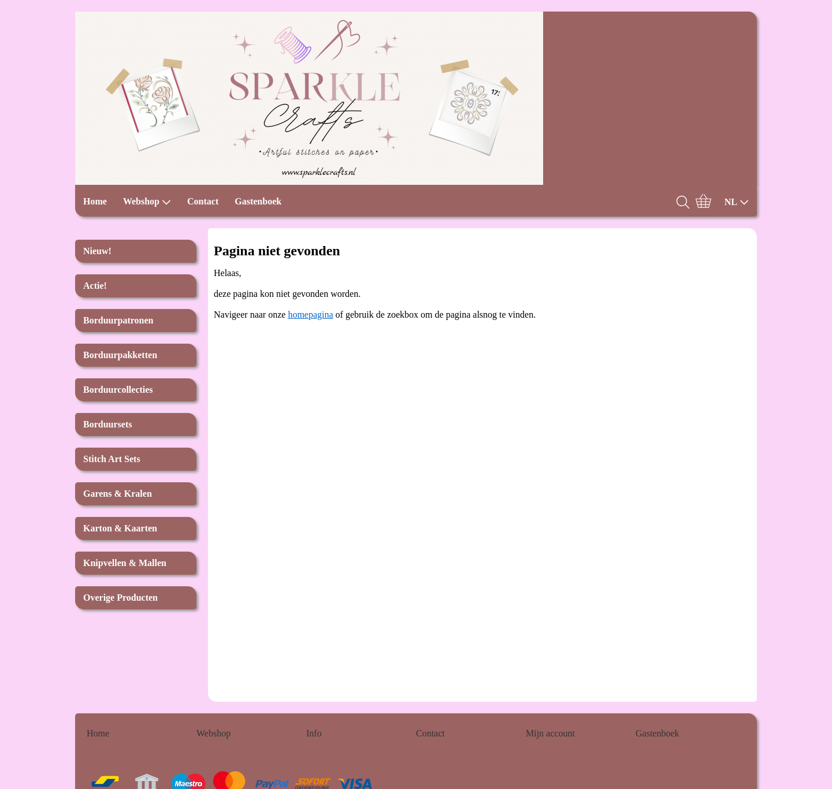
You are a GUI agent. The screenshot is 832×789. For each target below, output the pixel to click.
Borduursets (107, 424)
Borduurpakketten (120, 355)
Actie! (95, 286)
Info (314, 733)
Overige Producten (120, 597)
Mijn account (550, 733)
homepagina (310, 314)
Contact (202, 201)
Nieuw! (97, 251)
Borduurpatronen (118, 320)
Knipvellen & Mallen (124, 563)
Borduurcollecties (118, 389)
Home (95, 201)
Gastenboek (258, 201)
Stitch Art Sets (111, 459)
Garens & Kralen (117, 493)
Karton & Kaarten (120, 528)
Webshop (147, 201)
